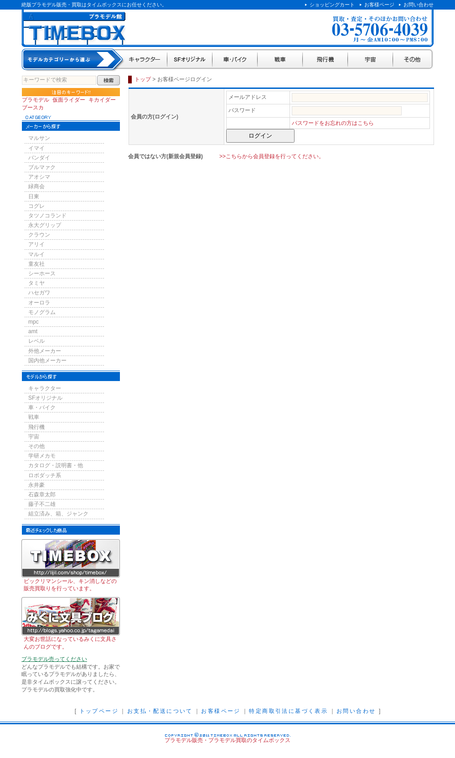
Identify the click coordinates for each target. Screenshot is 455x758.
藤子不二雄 (42, 504)
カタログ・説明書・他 (55, 465)
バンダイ (39, 158)
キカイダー (102, 100)
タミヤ (36, 283)
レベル (36, 341)
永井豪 (36, 485)
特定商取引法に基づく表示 (288, 711)
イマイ (36, 148)
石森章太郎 (42, 494)
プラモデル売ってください (54, 659)
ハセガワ (39, 292)
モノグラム (42, 312)
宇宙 (370, 60)
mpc (33, 322)
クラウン (39, 235)
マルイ (36, 254)
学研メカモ (42, 456)
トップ (142, 79)
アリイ (36, 244)
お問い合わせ (418, 4)
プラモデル (35, 100)
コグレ (36, 206)
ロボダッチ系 (44, 475)
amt (32, 331)
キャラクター (145, 60)
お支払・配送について (160, 711)
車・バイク (235, 60)
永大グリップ (44, 225)
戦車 (280, 60)
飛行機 (325, 60)
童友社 (36, 264)
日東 (33, 196)
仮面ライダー (68, 100)
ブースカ (33, 107)
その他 (413, 60)
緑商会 (36, 186)
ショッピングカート (332, 4)
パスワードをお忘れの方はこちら (333, 123)
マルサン (39, 138)
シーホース (42, 273)
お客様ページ (379, 4)
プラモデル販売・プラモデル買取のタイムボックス (227, 740)
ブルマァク (42, 167)
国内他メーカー (47, 360)
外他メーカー (44, 351)
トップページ (99, 711)
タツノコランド (47, 215)
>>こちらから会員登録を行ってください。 (271, 156)
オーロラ (39, 302)
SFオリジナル (189, 60)
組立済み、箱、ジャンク (58, 513)
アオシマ (39, 177)
